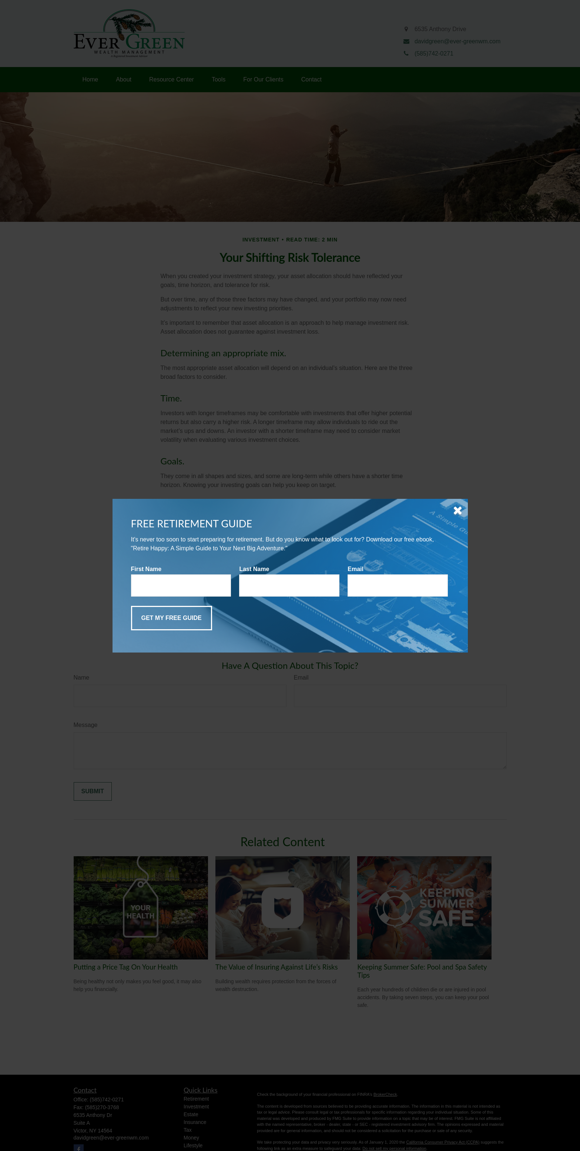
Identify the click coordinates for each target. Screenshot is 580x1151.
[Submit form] (171, 618)
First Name (146, 569)
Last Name (254, 569)
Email (355, 569)
